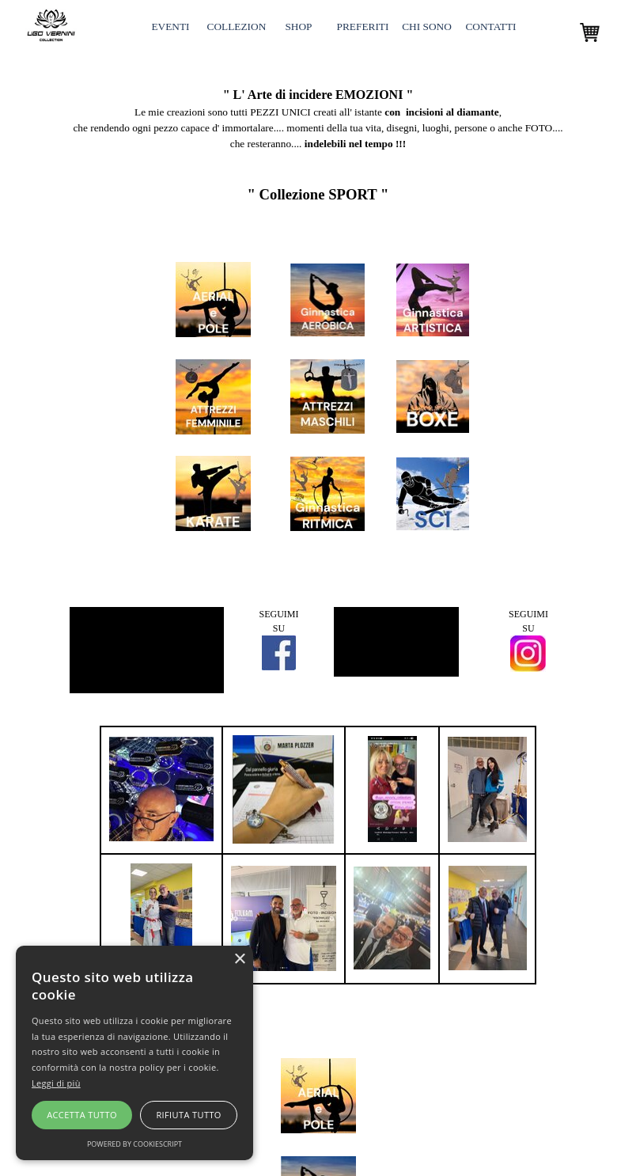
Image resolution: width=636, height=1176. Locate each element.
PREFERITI (363, 26)
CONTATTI (490, 26)
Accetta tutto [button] (82, 1115)
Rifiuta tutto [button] (188, 1115)
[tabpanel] (318, 111)
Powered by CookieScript (134, 1144)
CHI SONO (427, 26)
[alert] (134, 1053)
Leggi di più (56, 1083)
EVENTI (170, 26)
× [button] (239, 959)
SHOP (298, 26)
